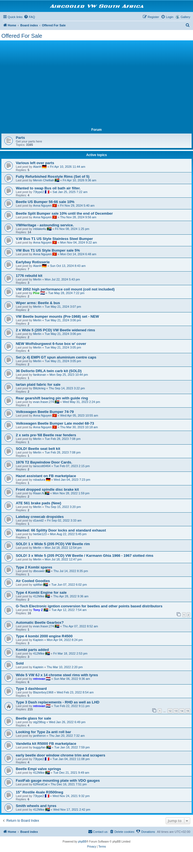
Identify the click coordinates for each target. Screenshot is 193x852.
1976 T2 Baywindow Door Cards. (44, 462)
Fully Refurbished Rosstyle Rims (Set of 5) (52, 176)
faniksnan (39, 374)
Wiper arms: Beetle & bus (38, 303)
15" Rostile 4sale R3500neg (39, 792)
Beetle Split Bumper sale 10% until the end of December (64, 213)
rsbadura (39, 479)
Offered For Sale (21, 36)
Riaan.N (38, 493)
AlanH (37, 166)
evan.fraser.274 (43, 402)
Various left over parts (35, 163)
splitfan (38, 584)
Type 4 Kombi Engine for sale (41, 592)
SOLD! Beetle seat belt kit (38, 449)
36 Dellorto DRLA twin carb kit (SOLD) (49, 371)
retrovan (39, 678)
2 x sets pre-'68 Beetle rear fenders (46, 435)
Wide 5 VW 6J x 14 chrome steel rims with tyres (57, 675)
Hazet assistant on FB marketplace (46, 476)
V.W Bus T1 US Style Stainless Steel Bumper (54, 239)
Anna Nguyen (42, 205)
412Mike (39, 596)
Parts (20, 138)
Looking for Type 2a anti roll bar (43, 732)
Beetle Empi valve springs (38, 769)
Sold (20, 663)
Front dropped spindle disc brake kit (47, 489)
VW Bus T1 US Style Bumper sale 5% (48, 250)
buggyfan (39, 747)
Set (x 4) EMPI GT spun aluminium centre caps (56, 357)
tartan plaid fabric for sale (38, 384)
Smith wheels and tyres (36, 806)
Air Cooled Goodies (33, 581)
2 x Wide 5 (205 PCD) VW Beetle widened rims (55, 330)
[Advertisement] (96, 83)
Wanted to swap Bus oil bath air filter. (48, 188)
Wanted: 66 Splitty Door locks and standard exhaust (61, 530)
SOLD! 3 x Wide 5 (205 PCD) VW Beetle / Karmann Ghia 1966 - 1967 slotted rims (84, 555)
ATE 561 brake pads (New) (38, 503)
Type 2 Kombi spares (34, 567)
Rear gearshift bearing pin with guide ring (52, 398)
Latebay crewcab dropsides (40, 517)
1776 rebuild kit (29, 276)
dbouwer (39, 571)
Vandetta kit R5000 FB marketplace (46, 743)
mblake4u (39, 228)
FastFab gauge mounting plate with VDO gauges (58, 780)
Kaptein (38, 639)
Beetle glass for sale (33, 718)
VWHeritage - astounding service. (45, 225)
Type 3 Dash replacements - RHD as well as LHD (57, 702)
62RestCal (40, 784)
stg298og (39, 722)
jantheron (39, 735)
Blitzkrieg (39, 388)
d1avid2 (38, 520)
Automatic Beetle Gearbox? (40, 622)
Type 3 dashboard (31, 688)
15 (187, 711)
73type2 (38, 192)
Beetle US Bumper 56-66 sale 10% (45, 202)
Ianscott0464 (41, 466)
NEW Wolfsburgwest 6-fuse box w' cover (51, 344)
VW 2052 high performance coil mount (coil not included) (65, 289)
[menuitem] (29, 17)
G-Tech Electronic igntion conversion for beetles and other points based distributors (89, 606)
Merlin (37, 279)
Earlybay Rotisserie (33, 262)
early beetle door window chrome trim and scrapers (60, 755)
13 (175, 711)
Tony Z (38, 610)
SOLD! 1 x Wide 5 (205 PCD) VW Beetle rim (53, 544)
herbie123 (40, 534)
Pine (36, 293)
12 (170, 711)
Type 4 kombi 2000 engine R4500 (44, 636)
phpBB (82, 841)
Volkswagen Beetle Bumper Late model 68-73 (55, 423)
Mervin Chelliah (43, 180)
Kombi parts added (32, 650)
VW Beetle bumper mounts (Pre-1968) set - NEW (57, 316)
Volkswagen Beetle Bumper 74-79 (45, 412)
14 (181, 711)
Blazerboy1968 (43, 692)
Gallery (185, 17)
